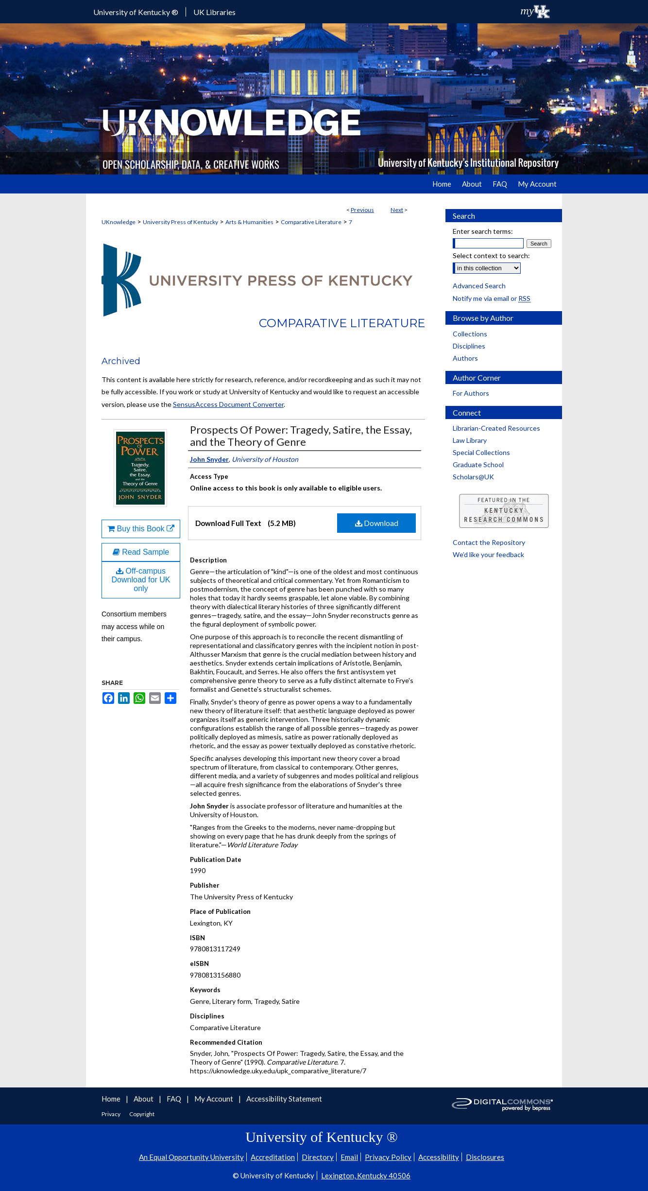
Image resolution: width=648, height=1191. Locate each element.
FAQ (175, 1098)
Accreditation (273, 1157)
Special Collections (481, 452)
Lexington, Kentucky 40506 (365, 1175)
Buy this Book (140, 529)
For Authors (471, 393)
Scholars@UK (473, 477)
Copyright (141, 1114)
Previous (362, 209)
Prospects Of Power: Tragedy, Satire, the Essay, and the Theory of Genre (301, 435)
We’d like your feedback (488, 554)
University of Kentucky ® (135, 12)
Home (112, 1098)
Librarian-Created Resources (496, 428)
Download (376, 522)
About (144, 1098)
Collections (470, 334)
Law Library (470, 440)
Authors (465, 358)
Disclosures (485, 1157)
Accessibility (438, 1157)
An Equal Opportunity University (191, 1157)
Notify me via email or (491, 298)
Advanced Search (479, 285)
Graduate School (478, 464)
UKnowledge (119, 222)
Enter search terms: (483, 231)
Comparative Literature (311, 222)
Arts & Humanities (249, 222)
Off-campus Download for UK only (141, 580)
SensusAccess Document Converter (228, 404)
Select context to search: (491, 255)
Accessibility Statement (284, 1098)
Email (349, 1157)
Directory (318, 1157)
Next (397, 209)
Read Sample (141, 552)
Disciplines (469, 346)
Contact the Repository (489, 542)
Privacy (111, 1114)
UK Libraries (214, 12)
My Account (214, 1098)
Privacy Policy (388, 1157)
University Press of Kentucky (180, 222)
